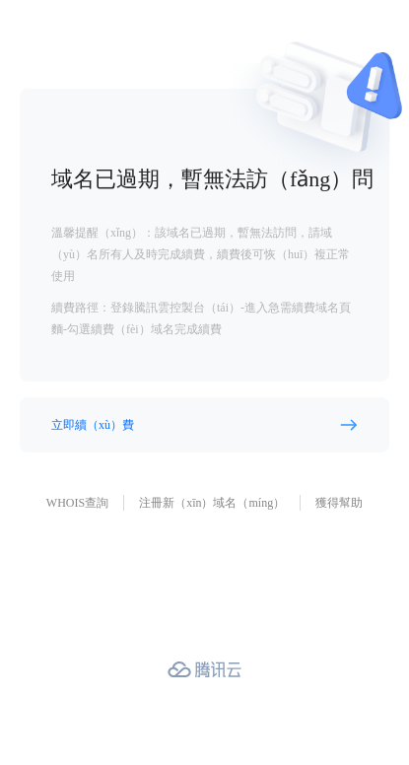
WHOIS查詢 (77, 503)
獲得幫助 (339, 503)
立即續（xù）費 (92, 425)
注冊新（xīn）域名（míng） (212, 503)
